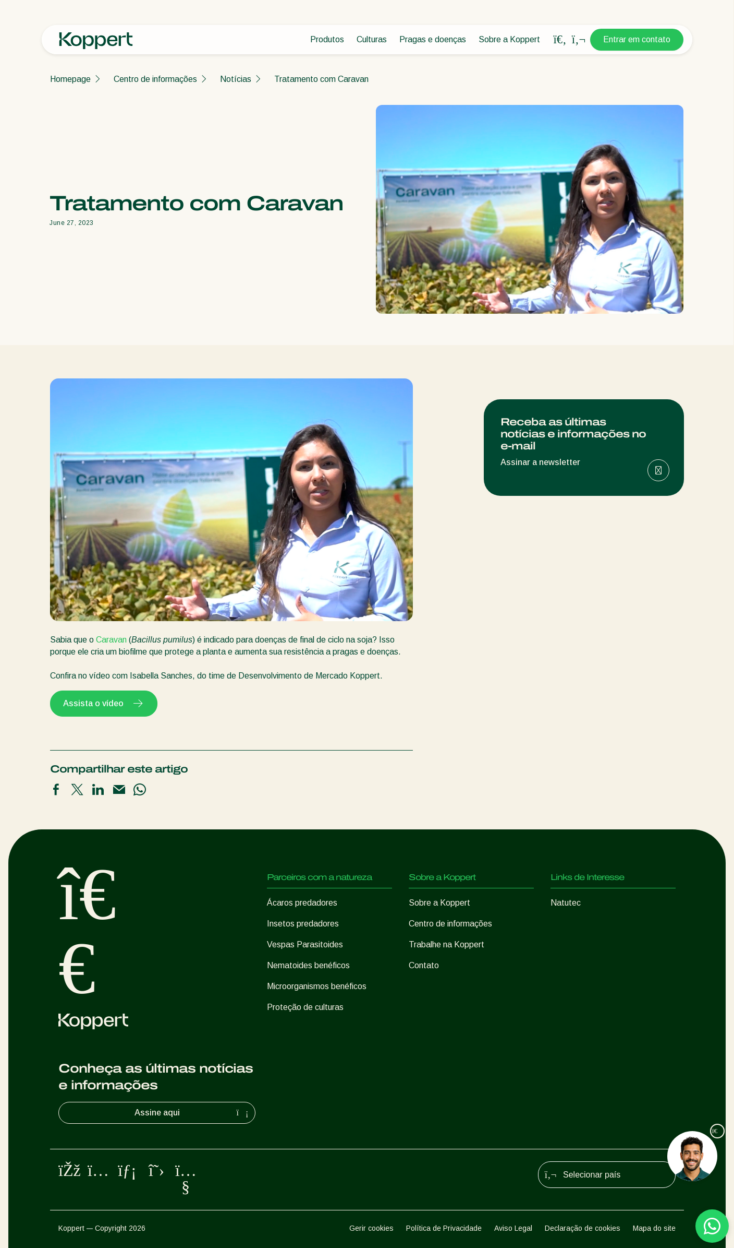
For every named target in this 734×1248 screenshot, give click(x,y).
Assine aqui (192, 1112)
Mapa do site (654, 1228)
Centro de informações (155, 79)
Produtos (327, 39)
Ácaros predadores (302, 902)
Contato (424, 965)
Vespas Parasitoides (305, 944)
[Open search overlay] (560, 39)
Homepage (70, 79)
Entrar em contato (636, 39)
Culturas (372, 39)
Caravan (111, 639)
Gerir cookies (371, 1228)
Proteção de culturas (305, 1007)
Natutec (565, 902)
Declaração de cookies (582, 1228)
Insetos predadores (303, 923)
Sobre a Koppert (509, 39)
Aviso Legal (513, 1228)
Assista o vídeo (103, 703)
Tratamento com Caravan (321, 79)
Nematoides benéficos (308, 965)
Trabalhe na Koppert (446, 944)
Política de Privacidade (444, 1228)
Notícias (235, 79)
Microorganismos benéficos (316, 986)
